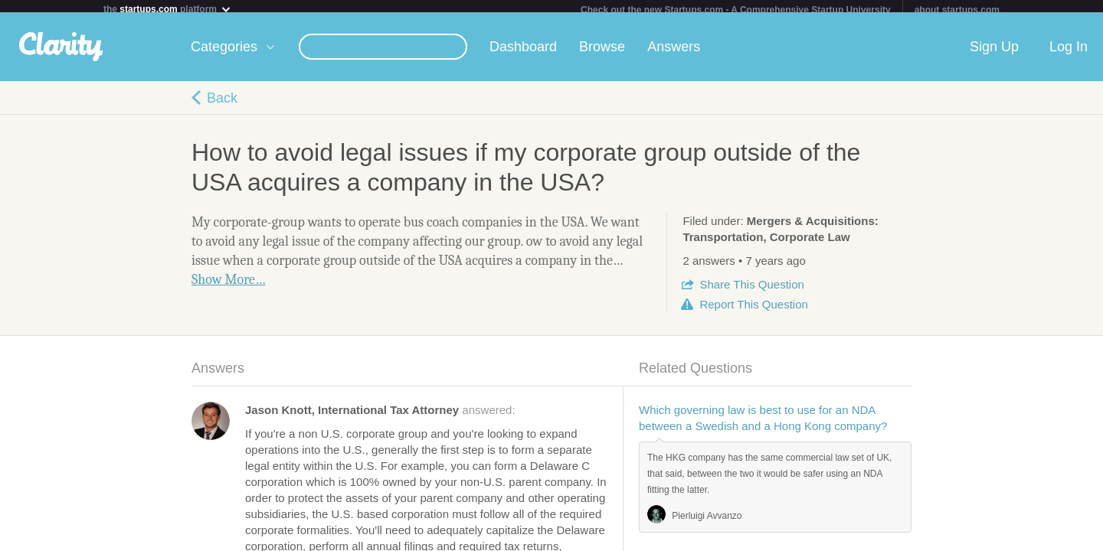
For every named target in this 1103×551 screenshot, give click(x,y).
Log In (1068, 52)
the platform (167, 9)
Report (753, 310)
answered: (380, 415)
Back (222, 104)
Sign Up (994, 52)
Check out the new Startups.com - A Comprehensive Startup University (736, 10)
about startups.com (957, 10)
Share (751, 290)
